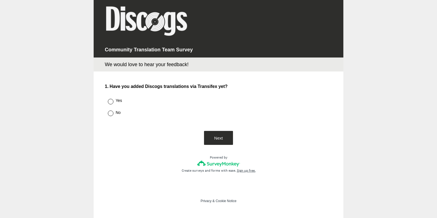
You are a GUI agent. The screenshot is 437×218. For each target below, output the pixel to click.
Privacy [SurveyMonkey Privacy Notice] (206, 201)
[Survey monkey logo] (218, 163)
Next (218, 138)
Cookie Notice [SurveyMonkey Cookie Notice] (226, 201)
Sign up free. (246, 170)
